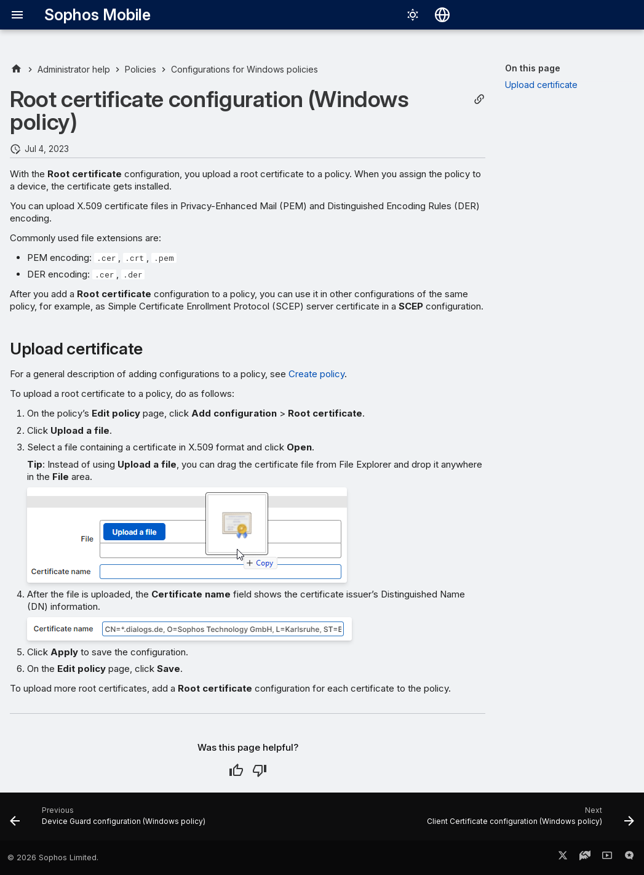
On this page (532, 68)
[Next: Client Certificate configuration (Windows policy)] (528, 820)
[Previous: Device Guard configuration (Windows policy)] (110, 820)
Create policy (316, 374)
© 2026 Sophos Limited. (52, 857)
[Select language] (442, 14)
